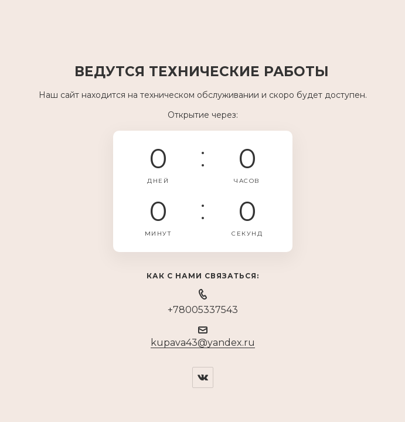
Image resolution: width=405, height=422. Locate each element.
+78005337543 (203, 309)
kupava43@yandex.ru (203, 342)
